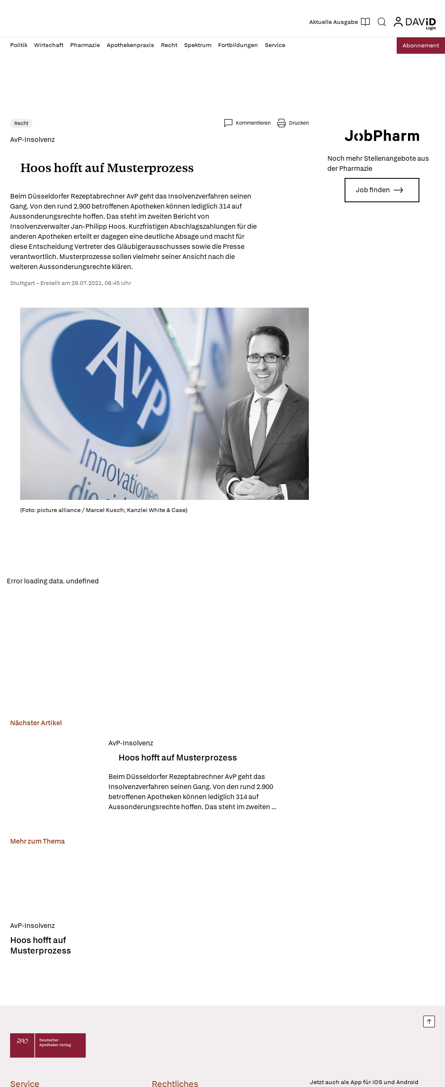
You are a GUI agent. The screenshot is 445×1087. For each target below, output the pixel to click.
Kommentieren (253, 123)
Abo (416, 45)
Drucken (299, 123)
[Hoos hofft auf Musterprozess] (54, 776)
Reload (116, 581)
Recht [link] (21, 123)
